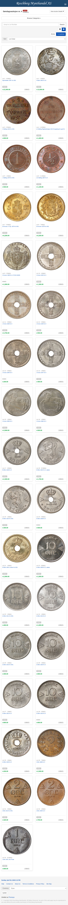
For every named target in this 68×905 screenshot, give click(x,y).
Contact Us (9, 884)
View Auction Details (57, 11)
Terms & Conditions (28, 884)
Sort (5, 39)
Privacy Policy (40, 884)
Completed (60, 34)
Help (2, 884)
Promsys (11, 897)
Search (62, 24)
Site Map (49, 884)
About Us (17, 884)
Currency (6, 888)
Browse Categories (34, 18)
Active (53, 34)
